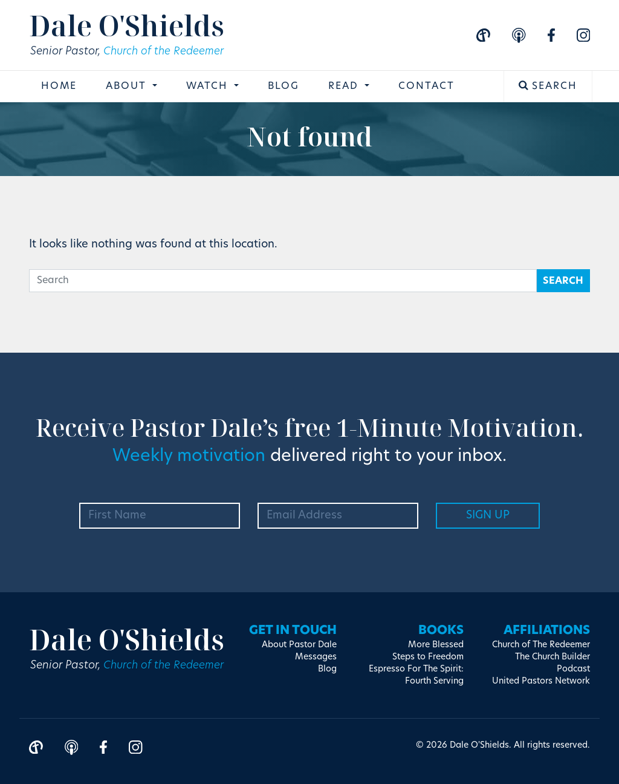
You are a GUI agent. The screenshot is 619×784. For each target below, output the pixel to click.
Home (59, 88)
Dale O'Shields (130, 25)
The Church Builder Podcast (552, 661)
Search (548, 87)
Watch (209, 88)
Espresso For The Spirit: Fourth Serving (416, 673)
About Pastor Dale (299, 643)
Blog (283, 88)
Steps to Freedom (428, 655)
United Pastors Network (541, 679)
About (128, 88)
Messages (316, 655)
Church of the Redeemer (166, 53)
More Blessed (436, 643)
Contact (426, 88)
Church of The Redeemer (541, 643)
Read (345, 88)
